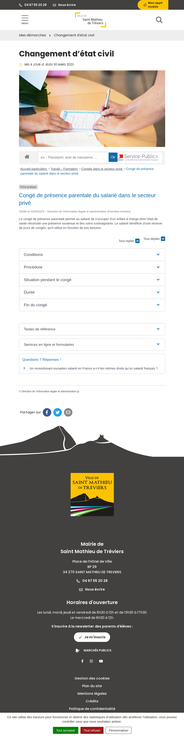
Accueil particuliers (34, 169)
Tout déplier (154, 239)
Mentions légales (92, 693)
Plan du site (92, 686)
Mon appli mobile (152, 4)
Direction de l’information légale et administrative (50, 391)
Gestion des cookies (92, 678)
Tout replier (129, 241)
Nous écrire (92, 589)
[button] (92, 255)
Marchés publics (97, 650)
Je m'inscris (92, 637)
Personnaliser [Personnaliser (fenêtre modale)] (118, 730)
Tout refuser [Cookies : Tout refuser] (92, 730)
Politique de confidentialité (92, 708)
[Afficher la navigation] (25, 20)
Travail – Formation (64, 169)
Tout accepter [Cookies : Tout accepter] (65, 730)
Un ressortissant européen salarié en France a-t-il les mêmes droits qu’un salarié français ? (94, 368)
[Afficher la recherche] (159, 20)
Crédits (92, 701)
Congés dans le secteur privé (102, 169)
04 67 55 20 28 (92, 580)
